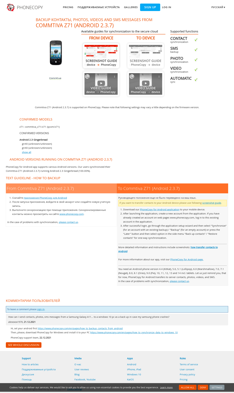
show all (26, 152)
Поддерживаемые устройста (99, 7)
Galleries (130, 7)
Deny (203, 387)
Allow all (187, 387)
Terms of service (189, 364)
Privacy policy (187, 374)
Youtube (91, 379)
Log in (166, 7)
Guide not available (101, 84)
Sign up (150, 7)
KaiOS (130, 379)
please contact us (68, 222)
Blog (76, 374)
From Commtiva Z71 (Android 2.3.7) (101, 55)
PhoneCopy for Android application (159, 209)
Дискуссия (28, 374)
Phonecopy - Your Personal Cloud (25, 7)
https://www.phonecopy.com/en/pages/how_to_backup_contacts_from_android (80, 328)
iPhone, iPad (134, 369)
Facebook (79, 379)
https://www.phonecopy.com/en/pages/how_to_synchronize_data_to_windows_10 (134, 332)
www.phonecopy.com (71, 214)
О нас (77, 364)
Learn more (166, 387)
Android (131, 364)
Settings (217, 387)
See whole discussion (23, 345)
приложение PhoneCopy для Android (45, 197)
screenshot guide (211, 202)
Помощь (27, 379)
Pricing (68, 7)
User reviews (81, 369)
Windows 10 (134, 374)
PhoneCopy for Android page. (186, 259)
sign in (41, 309)
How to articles (30, 364)
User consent (187, 369)
